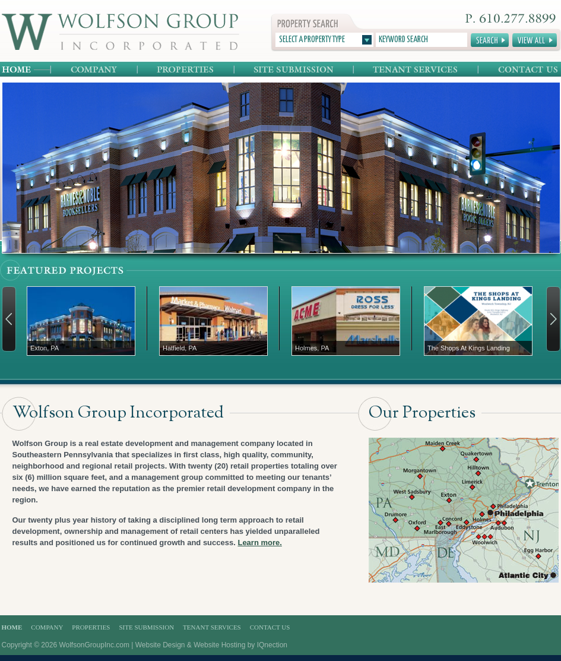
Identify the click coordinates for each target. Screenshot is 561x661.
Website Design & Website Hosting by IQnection (211, 645)
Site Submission (294, 69)
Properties (186, 69)
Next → (553, 319)
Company (94, 69)
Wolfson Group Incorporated (120, 32)
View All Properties (534, 40)
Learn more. (259, 542)
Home (26, 69)
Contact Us (519, 69)
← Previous (9, 319)
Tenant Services (416, 69)
